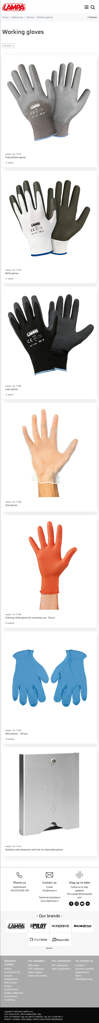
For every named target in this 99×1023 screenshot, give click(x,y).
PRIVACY (7, 1019)
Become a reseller (84, 968)
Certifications (11, 989)
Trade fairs (9, 1000)
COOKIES (16, 1019)
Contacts (80, 965)
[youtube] (82, 904)
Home (5, 17)
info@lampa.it (49, 890)
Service (30, 17)
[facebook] (71, 904)
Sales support (35, 972)
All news (7, 46)
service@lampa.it (49, 901)
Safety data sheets (37, 975)
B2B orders (33, 965)
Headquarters (11, 979)
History (8, 968)
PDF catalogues (36, 968)
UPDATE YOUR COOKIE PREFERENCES (47, 1019)
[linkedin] (87, 904)
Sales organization (61, 968)
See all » (49, 948)
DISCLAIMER (26, 1019)
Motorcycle (17, 17)
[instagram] (77, 904)
